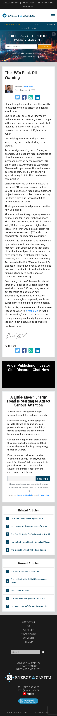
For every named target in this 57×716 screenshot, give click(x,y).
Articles (28, 24)
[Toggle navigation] (53, 15)
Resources (49, 24)
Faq (28, 626)
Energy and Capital (24, 495)
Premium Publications (12, 24)
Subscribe (42, 478)
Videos (33, 28)
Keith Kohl (28, 87)
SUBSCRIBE (44, 46)
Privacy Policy (43, 495)
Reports (38, 24)
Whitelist (28, 630)
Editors (24, 28)
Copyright (28, 638)
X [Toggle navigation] (53, 34)
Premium (28, 642)
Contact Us (28, 622)
